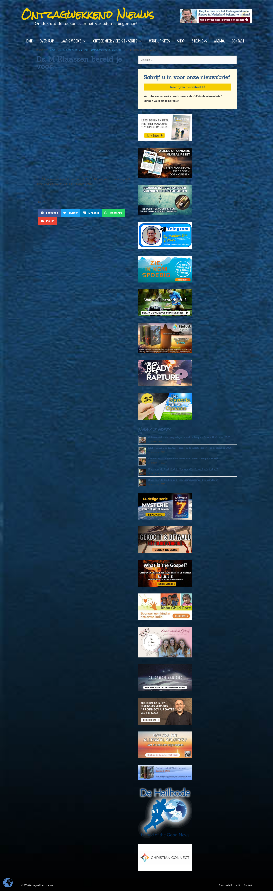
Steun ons (199, 41)
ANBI (237, 885)
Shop (181, 41)
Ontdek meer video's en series (73, 49)
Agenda (219, 41)
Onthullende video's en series (106, 49)
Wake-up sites (159, 41)
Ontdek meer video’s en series (119, 40)
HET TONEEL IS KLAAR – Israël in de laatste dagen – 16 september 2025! (190, 447)
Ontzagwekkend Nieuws (87, 14)
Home (29, 41)
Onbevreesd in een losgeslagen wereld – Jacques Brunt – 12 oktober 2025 (189, 437)
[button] (49, 213)
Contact (238, 41)
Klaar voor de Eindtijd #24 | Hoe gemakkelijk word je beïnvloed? (183, 469)
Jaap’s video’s (75, 40)
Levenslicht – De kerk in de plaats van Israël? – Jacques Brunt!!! (183, 458)
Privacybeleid (225, 885)
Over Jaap (47, 41)
